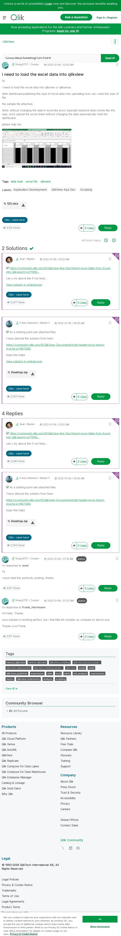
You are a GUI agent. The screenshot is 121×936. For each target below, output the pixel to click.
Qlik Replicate (10, 760)
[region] (60, 924)
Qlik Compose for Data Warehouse (24, 772)
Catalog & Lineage (13, 783)
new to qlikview (37, 662)
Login (48, 3)
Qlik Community (71, 840)
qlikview (46, 181)
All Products (9, 733)
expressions (97, 673)
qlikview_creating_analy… (48, 667)
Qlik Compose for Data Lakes (20, 766)
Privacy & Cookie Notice (17, 885)
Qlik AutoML (9, 749)
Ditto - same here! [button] (15, 219)
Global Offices (69, 820)
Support (65, 766)
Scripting (86, 189)
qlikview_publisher (16, 673)
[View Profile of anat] (22, 259)
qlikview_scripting (60, 662)
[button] (117, 64)
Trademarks (9, 890)
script (82, 667)
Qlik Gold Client (11, 788)
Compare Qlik (68, 749)
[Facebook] (78, 848)
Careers (65, 809)
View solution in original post (24, 284)
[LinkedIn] (70, 848)
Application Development (30, 189)
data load (17, 181)
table (67, 673)
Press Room (68, 787)
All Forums (20, 711)
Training (65, 760)
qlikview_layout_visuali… (86, 662)
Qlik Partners (68, 738)
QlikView (8, 41)
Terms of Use (10, 896)
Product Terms (11, 907)
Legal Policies (10, 879)
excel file (31, 181)
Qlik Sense (8, 744)
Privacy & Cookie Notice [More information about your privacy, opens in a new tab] (23, 934)
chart (91, 667)
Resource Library (71, 733)
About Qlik (66, 781)
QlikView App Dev (63, 189)
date (49, 673)
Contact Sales (69, 825)
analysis (47, 679)
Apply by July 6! (68, 31)
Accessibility (68, 798)
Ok (100, 919)
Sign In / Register (107, 17)
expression (37, 673)
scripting (61, 679)
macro (10, 679)
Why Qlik (7, 794)
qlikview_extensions (28, 679)
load (58, 673)
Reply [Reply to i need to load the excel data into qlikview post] (108, 227)
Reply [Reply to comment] (101, 302)
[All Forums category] (7, 711)
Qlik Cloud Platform (14, 738)
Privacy (65, 803)
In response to (15, 565)
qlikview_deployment (18, 667)
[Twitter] (63, 848)
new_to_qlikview (15, 662)
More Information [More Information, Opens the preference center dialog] (100, 926)
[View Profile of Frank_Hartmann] (29, 322)
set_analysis (80, 673)
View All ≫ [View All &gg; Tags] (12, 688)
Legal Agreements (13, 901)
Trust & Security (70, 792)
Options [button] (115, 41)
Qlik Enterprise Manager (17, 777)
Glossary (66, 755)
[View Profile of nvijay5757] (22, 64)
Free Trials (66, 744)
